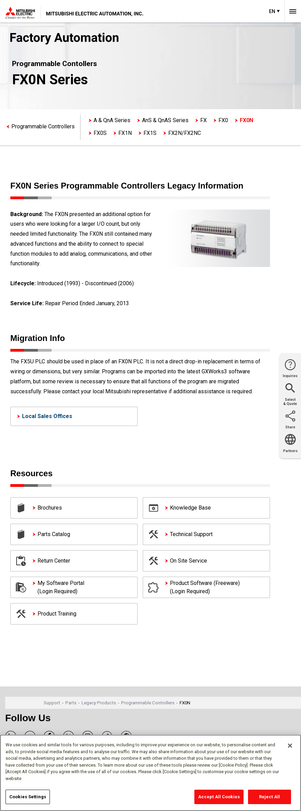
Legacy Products (99, 702)
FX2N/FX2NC (184, 133)
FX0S (100, 133)
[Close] (290, 745)
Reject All (269, 796)
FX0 (223, 120)
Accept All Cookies (219, 796)
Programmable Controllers (43, 126)
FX (203, 120)
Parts (70, 702)
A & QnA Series (112, 120)
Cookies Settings (27, 796)
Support (52, 702)
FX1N (125, 133)
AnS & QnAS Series (165, 120)
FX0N (246, 120)
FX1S (150, 133)
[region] (150, 773)
